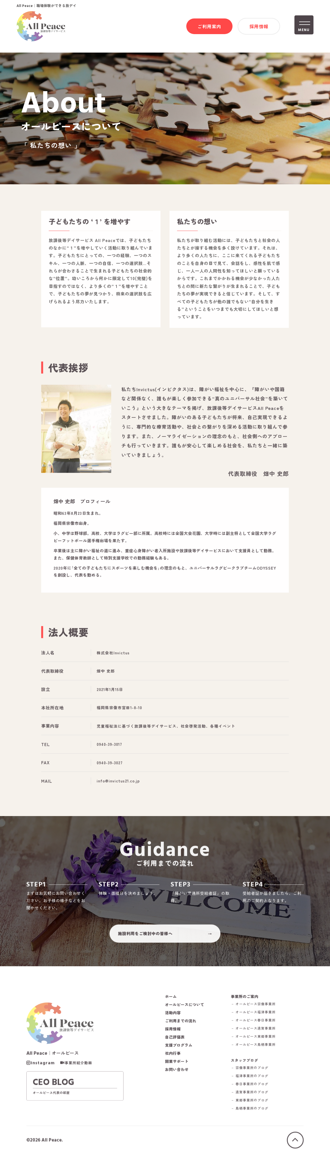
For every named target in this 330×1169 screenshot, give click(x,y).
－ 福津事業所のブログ (254, 1084)
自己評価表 (175, 1045)
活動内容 (173, 1020)
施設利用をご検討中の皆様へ (145, 939)
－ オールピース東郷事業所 (258, 1044)
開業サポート (177, 1069)
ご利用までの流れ (182, 1028)
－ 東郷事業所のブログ (254, 1109)
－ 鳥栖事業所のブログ (254, 1117)
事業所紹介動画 (78, 1072)
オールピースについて (186, 1012)
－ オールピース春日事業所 (258, 1028)
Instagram (43, 1072)
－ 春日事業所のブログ (254, 1093)
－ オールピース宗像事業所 (258, 1012)
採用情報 (258, 26)
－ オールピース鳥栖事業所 (258, 1052)
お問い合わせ (177, 1077)
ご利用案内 (209, 26)
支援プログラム (179, 1053)
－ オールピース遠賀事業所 (258, 1036)
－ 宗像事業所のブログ (254, 1076)
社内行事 (173, 1061)
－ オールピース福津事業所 (258, 1020)
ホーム (171, 1004)
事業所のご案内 (249, 1004)
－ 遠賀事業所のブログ (254, 1101)
